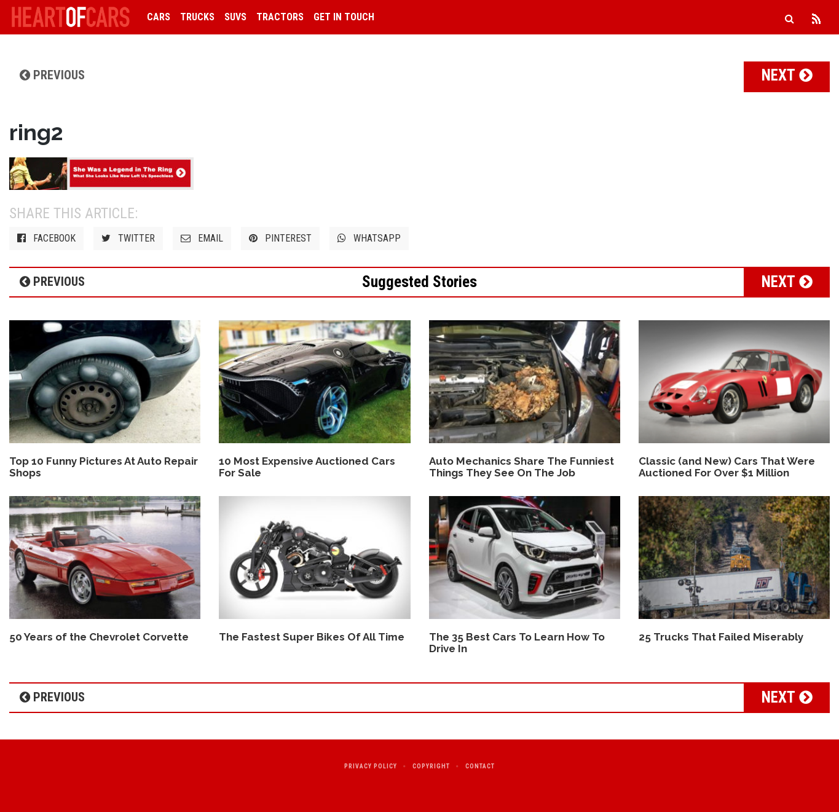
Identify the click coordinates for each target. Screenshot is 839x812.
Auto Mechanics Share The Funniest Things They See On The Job (521, 467)
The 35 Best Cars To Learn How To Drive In (517, 643)
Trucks (197, 17)
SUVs (235, 17)
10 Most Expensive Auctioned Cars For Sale (307, 467)
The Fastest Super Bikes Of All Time (311, 637)
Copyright (431, 766)
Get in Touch (343, 17)
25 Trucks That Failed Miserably (721, 637)
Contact (480, 766)
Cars (158, 17)
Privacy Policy (370, 766)
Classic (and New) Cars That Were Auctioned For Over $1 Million (727, 467)
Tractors (280, 17)
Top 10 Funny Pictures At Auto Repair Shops (103, 467)
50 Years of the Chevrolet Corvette (99, 637)
